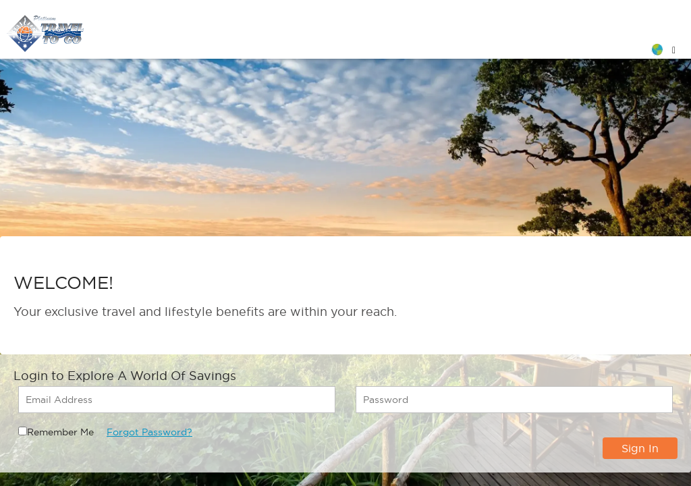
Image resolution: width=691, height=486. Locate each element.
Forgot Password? (149, 432)
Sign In (640, 448)
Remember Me (60, 432)
